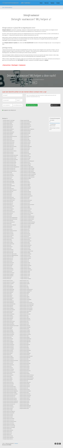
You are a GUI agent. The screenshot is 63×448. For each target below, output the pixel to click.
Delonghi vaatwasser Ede (7, 278)
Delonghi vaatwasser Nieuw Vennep (9, 321)
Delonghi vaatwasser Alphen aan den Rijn (9, 146)
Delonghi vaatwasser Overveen (8, 363)
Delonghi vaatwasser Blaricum (8, 204)
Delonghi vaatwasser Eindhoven (26, 124)
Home (3, 7)
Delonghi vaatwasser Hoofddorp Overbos (27, 219)
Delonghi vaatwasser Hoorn (25, 229)
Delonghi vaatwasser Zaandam (25, 373)
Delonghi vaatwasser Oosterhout (8, 345)
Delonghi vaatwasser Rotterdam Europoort (10, 389)
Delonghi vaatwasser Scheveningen (8, 412)
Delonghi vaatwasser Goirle (25, 155)
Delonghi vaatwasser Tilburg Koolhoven (26, 289)
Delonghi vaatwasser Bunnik (7, 226)
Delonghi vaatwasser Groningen (26, 165)
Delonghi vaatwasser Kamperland (26, 240)
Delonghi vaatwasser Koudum (25, 255)
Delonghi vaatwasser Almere (7, 139)
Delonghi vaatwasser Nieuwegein (8, 322)
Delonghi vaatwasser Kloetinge (25, 246)
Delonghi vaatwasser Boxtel (7, 214)
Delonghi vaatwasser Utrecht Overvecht (26, 308)
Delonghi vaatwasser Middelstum (8, 302)
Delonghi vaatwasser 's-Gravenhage (8, 120)
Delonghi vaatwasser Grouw (25, 181)
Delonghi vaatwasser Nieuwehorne (8, 324)
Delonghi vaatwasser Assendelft (8, 179)
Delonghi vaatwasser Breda (7, 216)
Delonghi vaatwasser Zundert (24, 401)
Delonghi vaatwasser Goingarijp (26, 153)
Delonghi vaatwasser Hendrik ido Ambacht (27, 204)
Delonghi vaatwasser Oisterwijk (8, 343)
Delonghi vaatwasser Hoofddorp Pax (26, 220)
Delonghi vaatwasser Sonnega (8, 435)
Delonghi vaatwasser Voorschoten (25, 334)
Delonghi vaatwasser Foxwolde (25, 142)
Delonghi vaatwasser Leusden (25, 274)
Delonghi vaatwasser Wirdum (24, 364)
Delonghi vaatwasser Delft (7, 248)
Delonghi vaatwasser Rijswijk (7, 377)
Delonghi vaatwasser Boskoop (8, 213)
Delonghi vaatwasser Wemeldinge (25, 350)
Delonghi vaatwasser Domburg (8, 264)
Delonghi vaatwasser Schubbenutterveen (9, 421)
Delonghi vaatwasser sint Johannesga (9, 425)
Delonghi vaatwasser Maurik (7, 296)
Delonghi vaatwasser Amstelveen (8, 152)
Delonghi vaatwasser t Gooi (24, 280)
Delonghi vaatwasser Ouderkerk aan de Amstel (10, 360)
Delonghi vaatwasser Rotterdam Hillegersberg (10, 390)
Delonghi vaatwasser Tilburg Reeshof (26, 290)
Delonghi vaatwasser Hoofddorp (26, 214)
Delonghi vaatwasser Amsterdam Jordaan (9, 162)
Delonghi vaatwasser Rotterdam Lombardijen (10, 393)
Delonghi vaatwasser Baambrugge (8, 181)
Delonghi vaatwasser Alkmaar (7, 134)
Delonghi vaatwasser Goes (25, 152)
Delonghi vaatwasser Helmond (25, 201)
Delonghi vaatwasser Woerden (25, 366)
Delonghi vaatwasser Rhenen (7, 373)
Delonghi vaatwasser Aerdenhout (8, 129)
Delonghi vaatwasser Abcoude (8, 126)
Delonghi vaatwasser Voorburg (25, 332)
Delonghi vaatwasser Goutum (25, 162)
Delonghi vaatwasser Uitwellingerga (25, 299)
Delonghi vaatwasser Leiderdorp (26, 268)
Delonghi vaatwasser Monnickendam (9, 309)
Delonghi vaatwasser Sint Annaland (8, 424)
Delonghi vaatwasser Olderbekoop (8, 344)
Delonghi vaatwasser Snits (7, 434)
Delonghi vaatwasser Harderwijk (26, 187)
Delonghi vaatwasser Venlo (24, 321)
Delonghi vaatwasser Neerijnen (8, 318)
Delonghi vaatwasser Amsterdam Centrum (9, 156)
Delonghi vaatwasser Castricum (8, 232)
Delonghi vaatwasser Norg (7, 337)
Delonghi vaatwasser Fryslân (25, 145)
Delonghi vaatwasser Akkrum (7, 130)
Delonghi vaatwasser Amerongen (8, 147)
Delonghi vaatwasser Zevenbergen (25, 390)
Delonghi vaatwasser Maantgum (8, 286)
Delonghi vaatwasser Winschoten (25, 360)
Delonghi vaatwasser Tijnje (24, 286)
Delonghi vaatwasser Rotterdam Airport (9, 386)
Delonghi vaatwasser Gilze (25, 150)
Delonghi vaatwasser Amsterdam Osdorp (9, 165)
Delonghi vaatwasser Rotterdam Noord (9, 395)
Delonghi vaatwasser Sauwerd (8, 408)
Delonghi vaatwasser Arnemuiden (8, 175)
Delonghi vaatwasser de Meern (8, 242)
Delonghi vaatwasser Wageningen (25, 341)
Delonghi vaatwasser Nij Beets (8, 327)
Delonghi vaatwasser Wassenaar (25, 344)
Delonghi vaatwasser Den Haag (8, 252)
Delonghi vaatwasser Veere (24, 315)
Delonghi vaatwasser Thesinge (24, 283)
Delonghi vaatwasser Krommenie (26, 256)
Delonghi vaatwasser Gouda (25, 159)
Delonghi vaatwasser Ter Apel (24, 282)
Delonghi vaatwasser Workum (24, 369)
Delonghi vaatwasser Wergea (24, 351)
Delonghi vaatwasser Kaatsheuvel (26, 237)
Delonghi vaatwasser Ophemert (8, 351)
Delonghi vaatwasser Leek (25, 261)
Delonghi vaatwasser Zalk (24, 380)
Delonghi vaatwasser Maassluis (8, 292)
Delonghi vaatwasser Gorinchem (26, 156)
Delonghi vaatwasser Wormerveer (25, 370)
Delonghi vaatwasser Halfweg (25, 185)
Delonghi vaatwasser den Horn (8, 258)
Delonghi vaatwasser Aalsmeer (8, 124)
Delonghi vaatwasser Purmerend (8, 370)
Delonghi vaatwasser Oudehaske (8, 357)
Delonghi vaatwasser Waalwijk (24, 337)
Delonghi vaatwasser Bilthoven (8, 203)
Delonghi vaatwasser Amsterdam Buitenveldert (10, 155)
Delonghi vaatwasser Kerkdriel (25, 243)
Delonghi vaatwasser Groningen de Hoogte (27, 168)
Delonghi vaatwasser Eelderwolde (26, 121)
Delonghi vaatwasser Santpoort (8, 405)
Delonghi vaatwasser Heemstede (26, 192)
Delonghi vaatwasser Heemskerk (26, 191)
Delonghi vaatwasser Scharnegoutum (9, 411)
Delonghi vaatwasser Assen (7, 178)
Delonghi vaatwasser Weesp (24, 347)
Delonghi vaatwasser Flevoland (25, 140)
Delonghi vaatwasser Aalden (7, 123)
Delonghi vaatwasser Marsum (7, 295)
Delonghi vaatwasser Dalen (7, 239)
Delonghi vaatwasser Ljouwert (8, 280)
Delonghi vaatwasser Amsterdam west (9, 168)
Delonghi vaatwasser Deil (7, 245)
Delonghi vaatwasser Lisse (25, 277)
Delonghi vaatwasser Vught (24, 335)
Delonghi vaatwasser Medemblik (8, 298)
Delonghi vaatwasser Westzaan (25, 354)
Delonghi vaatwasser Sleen (7, 428)
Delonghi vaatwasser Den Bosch (8, 249)
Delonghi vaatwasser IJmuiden (25, 233)
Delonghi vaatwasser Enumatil (25, 133)
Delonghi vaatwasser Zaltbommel (25, 382)
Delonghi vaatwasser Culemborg (8, 237)
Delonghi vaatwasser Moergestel (8, 308)
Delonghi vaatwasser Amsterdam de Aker (9, 158)
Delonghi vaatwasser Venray (24, 322)
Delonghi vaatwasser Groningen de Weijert (27, 169)
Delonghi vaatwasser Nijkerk (7, 328)
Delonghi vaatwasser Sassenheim (8, 406)
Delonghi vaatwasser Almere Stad (8, 145)
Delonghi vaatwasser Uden (24, 295)
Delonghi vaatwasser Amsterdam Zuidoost (10, 171)
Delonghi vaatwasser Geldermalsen (26, 146)
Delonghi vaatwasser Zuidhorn (25, 398)
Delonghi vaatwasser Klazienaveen (26, 245)
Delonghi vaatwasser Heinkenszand (26, 200)
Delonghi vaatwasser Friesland (25, 143)
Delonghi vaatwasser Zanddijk (24, 383)
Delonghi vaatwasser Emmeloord (26, 126)
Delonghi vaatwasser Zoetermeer (25, 393)
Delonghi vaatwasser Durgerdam (8, 274)
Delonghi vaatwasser (8, 7)
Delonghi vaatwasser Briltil (7, 223)
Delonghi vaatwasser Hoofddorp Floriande (27, 217)
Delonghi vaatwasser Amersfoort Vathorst (9, 150)
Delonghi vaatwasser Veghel (24, 316)
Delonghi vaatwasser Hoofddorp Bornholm (27, 216)
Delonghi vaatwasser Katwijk (25, 242)
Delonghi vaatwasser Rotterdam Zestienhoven (10, 402)
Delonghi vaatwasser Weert (24, 345)
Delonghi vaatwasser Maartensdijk (8, 289)
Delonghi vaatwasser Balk (7, 187)
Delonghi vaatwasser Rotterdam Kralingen (9, 392)
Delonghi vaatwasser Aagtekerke (8, 121)
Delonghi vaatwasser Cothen (7, 236)
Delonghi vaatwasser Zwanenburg (25, 405)
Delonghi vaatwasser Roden (7, 380)
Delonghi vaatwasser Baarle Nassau (8, 182)
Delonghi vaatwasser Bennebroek (8, 197)
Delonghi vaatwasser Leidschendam (26, 269)
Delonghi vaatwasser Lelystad (25, 271)
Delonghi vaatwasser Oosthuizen (8, 347)
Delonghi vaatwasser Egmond (25, 123)
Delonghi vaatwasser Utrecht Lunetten (26, 306)
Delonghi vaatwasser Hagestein (25, 184)
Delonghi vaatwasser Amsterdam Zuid (9, 169)
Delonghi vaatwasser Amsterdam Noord (9, 163)
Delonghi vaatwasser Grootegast (26, 178)
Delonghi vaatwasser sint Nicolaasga (9, 427)
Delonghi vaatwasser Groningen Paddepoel (27, 175)
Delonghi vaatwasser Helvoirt (25, 203)
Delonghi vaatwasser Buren (7, 227)
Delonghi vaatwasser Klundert (25, 248)
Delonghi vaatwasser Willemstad (25, 357)
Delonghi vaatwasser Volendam (25, 331)
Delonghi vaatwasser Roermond (8, 382)
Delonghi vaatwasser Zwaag (24, 404)
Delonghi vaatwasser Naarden (8, 315)
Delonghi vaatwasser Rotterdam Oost (9, 396)
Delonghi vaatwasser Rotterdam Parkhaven (10, 399)
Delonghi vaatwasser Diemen (7, 261)
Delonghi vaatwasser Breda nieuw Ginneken (10, 219)
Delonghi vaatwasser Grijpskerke (26, 163)
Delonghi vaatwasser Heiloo (25, 198)
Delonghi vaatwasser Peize (7, 366)
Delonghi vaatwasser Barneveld (8, 191)
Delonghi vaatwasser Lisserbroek (26, 278)
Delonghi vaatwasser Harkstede (26, 188)
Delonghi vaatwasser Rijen (7, 376)
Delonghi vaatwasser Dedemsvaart (8, 243)
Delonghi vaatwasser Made (7, 293)
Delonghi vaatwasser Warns (24, 343)
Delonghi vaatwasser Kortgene (25, 252)
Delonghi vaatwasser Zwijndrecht (25, 406)
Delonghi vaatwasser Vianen (24, 324)
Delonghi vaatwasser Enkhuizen (26, 130)
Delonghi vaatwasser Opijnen (7, 353)
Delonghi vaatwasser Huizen (25, 232)
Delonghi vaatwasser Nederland (8, 316)
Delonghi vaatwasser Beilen (7, 195)
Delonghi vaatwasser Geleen (25, 149)
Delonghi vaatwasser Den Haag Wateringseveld (10, 255)
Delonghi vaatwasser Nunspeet (8, 338)
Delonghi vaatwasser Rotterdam (8, 385)
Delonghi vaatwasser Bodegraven (8, 208)
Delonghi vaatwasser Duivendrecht (8, 272)
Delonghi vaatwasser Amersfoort (8, 149)
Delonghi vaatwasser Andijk (7, 172)
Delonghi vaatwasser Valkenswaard (25, 311)
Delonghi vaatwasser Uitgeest (24, 296)
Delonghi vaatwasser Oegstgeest (8, 341)
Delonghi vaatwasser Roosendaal (8, 383)
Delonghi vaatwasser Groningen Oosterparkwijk (28, 174)
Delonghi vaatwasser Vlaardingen (25, 327)
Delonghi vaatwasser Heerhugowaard (26, 195)
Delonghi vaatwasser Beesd (7, 194)
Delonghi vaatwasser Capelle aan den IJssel (10, 230)
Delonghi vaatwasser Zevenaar (25, 389)
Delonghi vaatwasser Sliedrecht (8, 430)
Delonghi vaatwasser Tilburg (24, 287)
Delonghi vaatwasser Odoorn (7, 340)
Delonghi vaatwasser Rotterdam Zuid (9, 404)
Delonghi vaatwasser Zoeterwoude (25, 395)
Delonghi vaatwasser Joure (25, 236)
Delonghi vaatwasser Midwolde (8, 305)
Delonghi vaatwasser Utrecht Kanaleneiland (27, 303)
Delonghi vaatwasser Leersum (25, 264)
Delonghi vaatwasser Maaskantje (8, 290)
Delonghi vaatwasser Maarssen (8, 287)
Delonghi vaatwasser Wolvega (24, 367)
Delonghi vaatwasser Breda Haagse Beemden (10, 217)
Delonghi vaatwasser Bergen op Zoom (9, 198)
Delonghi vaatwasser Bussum (7, 229)
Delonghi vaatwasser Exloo (25, 137)
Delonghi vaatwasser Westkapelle (25, 353)
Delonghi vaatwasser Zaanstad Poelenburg (26, 377)
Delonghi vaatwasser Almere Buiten (8, 140)
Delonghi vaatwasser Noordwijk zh (8, 332)
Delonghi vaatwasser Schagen (8, 409)
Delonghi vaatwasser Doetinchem (8, 262)
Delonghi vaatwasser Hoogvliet (25, 227)
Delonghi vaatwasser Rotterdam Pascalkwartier (10, 401)
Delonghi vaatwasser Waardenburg (25, 338)
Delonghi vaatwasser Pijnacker (8, 367)
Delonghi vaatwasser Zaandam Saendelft (26, 376)
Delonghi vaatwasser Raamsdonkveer (9, 372)
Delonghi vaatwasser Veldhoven (25, 318)
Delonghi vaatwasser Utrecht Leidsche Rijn (26, 305)
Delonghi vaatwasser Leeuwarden (26, 265)
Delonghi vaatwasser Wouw (24, 372)
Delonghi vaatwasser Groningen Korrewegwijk (28, 172)
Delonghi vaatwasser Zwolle (24, 408)
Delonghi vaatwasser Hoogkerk (25, 226)
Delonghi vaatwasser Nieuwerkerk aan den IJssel (10, 325)
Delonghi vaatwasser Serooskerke (8, 422)
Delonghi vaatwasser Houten (25, 230)
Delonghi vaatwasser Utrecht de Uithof (26, 302)
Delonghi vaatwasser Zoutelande (25, 396)
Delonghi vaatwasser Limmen (25, 275)
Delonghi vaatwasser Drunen (7, 271)
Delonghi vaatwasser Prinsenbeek (8, 369)
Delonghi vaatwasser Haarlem (25, 182)
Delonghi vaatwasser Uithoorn (25, 298)
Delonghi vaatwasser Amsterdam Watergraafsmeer (11, 166)
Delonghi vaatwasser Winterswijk (25, 363)
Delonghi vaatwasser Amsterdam (8, 153)
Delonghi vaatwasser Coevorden (8, 233)
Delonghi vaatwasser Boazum (7, 207)
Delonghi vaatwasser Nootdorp (8, 335)
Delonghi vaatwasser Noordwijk (8, 331)
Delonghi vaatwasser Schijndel (8, 415)
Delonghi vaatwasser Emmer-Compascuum (27, 129)
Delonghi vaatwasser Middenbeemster (9, 303)
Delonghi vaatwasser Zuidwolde (25, 399)
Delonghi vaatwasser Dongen (7, 265)
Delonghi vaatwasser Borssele (8, 210)
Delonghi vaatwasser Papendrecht (8, 364)
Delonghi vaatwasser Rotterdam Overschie (10, 398)
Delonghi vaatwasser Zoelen (24, 392)
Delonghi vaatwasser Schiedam (8, 414)
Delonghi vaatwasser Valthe (24, 312)
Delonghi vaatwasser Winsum (24, 361)
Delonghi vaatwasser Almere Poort (8, 143)
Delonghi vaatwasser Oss (7, 354)
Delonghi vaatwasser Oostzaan (8, 350)
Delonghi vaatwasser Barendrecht (8, 188)
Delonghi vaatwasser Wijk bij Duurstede (26, 356)
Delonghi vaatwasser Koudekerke (26, 253)
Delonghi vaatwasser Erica (25, 134)
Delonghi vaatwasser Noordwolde (8, 334)
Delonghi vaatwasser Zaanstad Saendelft (26, 379)
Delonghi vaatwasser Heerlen (25, 197)
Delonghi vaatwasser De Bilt (7, 240)
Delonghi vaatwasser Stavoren (8, 438)
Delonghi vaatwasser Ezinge (25, 139)
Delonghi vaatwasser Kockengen (26, 249)
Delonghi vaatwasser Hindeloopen (26, 211)
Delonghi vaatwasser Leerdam (25, 262)
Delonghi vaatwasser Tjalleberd (25, 292)
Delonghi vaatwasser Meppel (7, 299)
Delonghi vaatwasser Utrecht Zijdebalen (26, 309)
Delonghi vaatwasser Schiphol (8, 417)
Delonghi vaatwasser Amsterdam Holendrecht (10, 159)
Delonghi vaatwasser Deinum (7, 246)
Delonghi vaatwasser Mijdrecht (8, 306)
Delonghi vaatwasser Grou (25, 179)
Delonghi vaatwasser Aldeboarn (8, 133)
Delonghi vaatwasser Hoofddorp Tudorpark (27, 223)
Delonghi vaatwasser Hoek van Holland (27, 213)
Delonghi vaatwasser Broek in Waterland (9, 224)
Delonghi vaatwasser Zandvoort (25, 385)
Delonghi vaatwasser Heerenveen (26, 194)
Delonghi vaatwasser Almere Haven (8, 142)
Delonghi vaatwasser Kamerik (25, 239)
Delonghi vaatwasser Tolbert (24, 293)
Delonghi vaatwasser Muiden (7, 312)
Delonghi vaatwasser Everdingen (26, 136)
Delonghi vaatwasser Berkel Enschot (9, 200)
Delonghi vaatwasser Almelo (7, 137)
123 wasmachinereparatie (10, 3)
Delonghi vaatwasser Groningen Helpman (27, 171)
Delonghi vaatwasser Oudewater (8, 361)
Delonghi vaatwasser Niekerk (7, 319)
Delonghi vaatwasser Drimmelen (8, 269)
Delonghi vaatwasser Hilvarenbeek (26, 208)
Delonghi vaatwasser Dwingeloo (8, 275)
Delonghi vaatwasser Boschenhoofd (9, 211)
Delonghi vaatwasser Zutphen (24, 402)
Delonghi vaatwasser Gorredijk (25, 158)
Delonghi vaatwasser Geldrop (25, 147)
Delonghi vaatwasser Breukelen (8, 220)
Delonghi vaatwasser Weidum (24, 348)
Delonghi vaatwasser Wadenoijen (25, 340)
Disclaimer (16, 443)
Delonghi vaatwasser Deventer (8, 259)
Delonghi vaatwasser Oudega (7, 356)
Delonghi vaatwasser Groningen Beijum (27, 166)
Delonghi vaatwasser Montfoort (8, 311)
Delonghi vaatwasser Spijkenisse (8, 437)
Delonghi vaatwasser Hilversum (26, 210)
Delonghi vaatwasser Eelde (25, 120)
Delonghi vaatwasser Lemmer (25, 272)
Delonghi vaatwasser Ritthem (7, 379)
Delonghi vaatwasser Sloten (7, 431)
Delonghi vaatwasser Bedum (7, 192)
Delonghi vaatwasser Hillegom (25, 207)
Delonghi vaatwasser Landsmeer (26, 258)
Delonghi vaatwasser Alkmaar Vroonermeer (10, 136)
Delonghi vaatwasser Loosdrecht (8, 283)
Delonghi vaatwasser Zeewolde (25, 386)
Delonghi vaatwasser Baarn (7, 184)
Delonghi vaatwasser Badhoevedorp (9, 185)
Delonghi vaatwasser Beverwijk (8, 201)
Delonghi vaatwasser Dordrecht (8, 268)
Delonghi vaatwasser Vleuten (24, 328)
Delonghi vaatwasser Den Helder (8, 256)
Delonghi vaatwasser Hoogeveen (26, 224)
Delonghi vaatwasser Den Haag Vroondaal (9, 253)
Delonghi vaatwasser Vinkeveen (25, 325)
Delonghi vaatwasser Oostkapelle (8, 348)
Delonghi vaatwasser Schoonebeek (8, 418)
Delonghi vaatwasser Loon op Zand (8, 282)
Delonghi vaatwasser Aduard (7, 127)
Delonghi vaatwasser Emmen (25, 127)
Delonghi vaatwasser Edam (7, 277)
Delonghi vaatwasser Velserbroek (25, 319)
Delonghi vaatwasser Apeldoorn (8, 174)
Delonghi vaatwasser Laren (25, 259)
